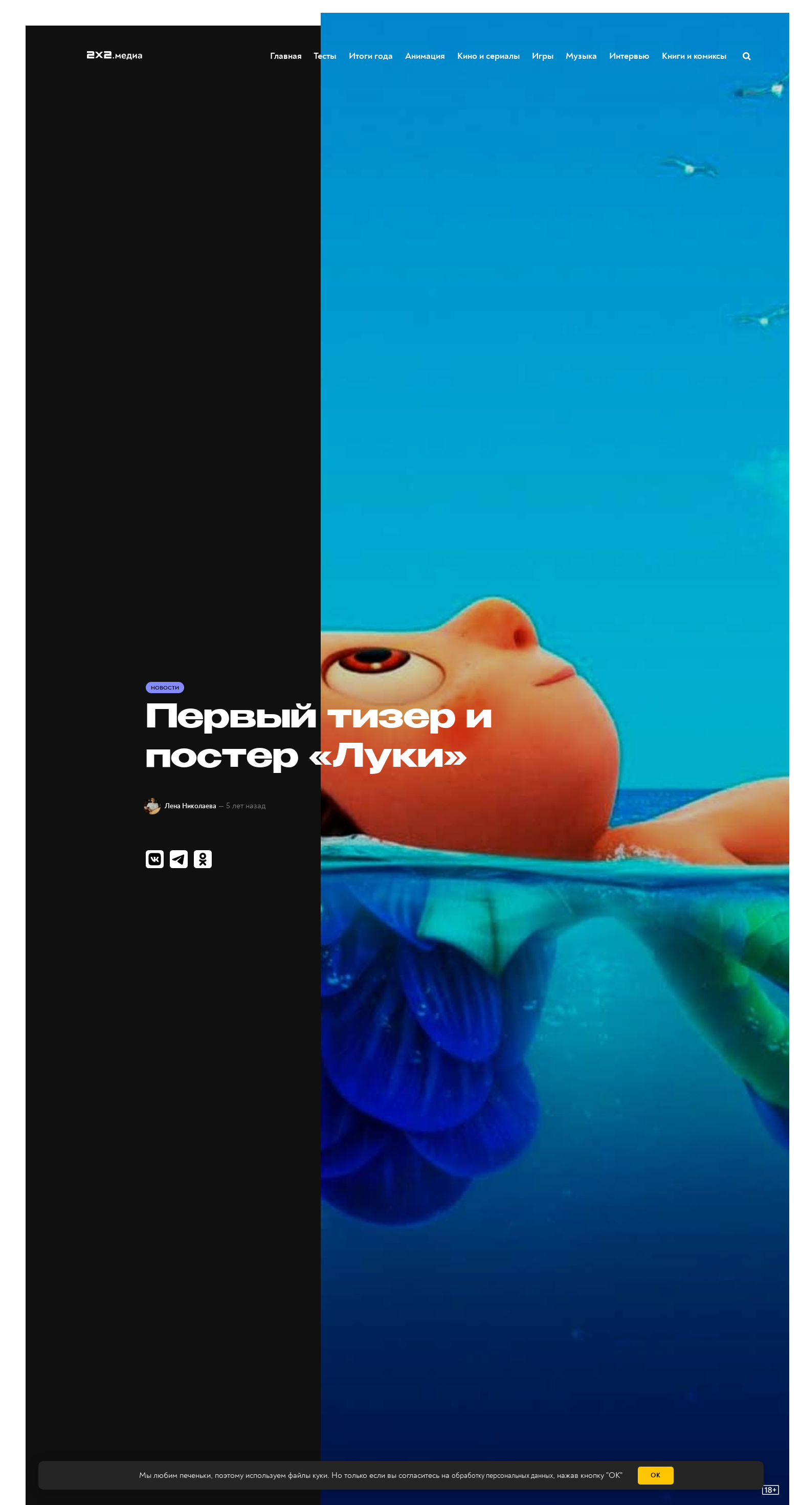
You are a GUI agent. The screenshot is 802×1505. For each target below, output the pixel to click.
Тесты (325, 56)
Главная (286, 56)
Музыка (582, 56)
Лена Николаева (199, 805)
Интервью (630, 56)
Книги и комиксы (694, 56)
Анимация (425, 56)
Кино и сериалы (489, 56)
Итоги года (371, 56)
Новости (166, 687)
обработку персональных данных (502, 1476)
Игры (543, 56)
